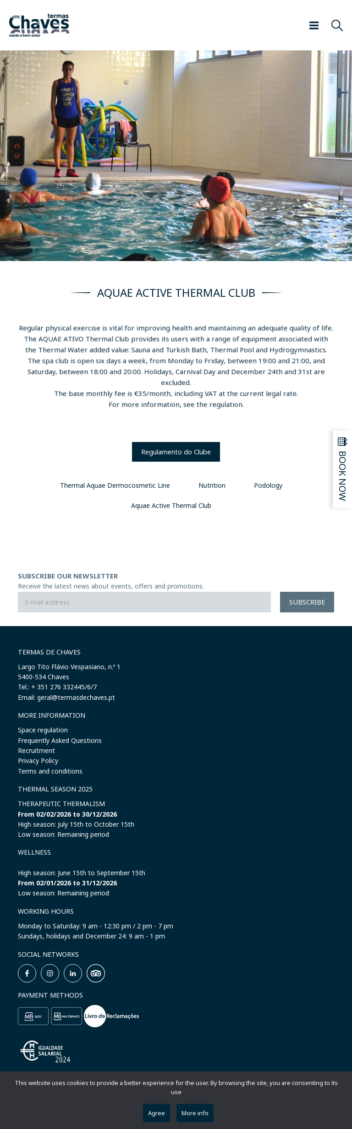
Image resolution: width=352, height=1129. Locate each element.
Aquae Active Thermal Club (171, 505)
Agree (156, 1113)
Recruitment (36, 750)
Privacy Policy (38, 760)
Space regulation (43, 729)
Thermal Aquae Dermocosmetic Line (115, 485)
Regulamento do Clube (176, 451)
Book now (343, 476)
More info (195, 1113)
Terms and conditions (50, 771)
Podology (268, 485)
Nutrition (212, 485)
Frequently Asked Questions (60, 740)
